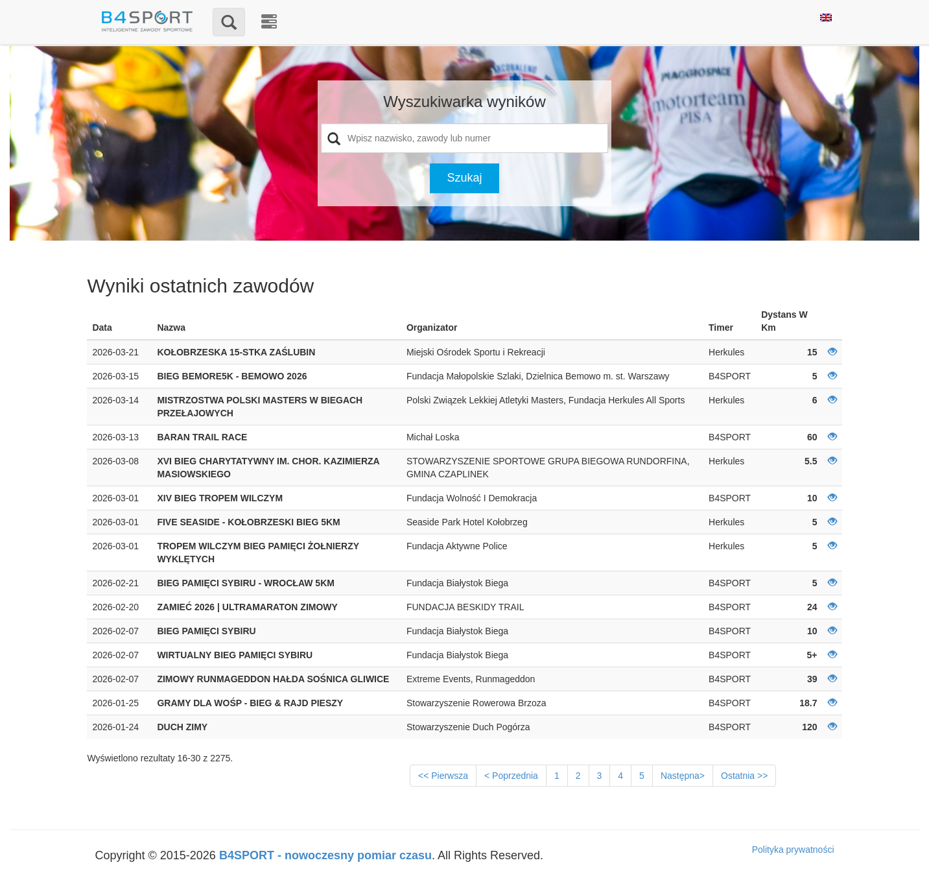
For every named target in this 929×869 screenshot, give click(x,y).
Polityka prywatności (793, 849)
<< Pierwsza (443, 775)
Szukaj (464, 177)
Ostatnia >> (744, 775)
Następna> (683, 775)
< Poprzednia (511, 775)
